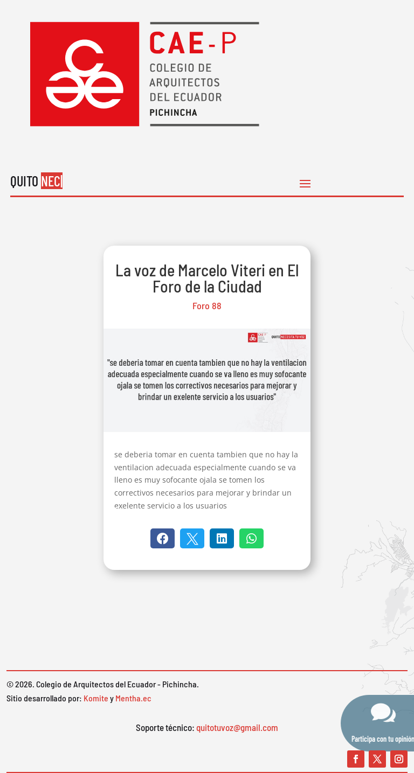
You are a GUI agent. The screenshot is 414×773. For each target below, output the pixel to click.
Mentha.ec (133, 698)
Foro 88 (207, 305)
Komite (96, 698)
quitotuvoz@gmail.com (237, 727)
